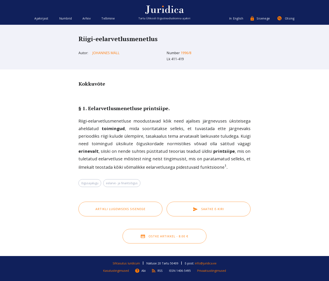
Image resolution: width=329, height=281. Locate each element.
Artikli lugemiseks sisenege (120, 209)
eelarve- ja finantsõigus (122, 183)
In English (236, 18)
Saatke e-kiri (208, 209)
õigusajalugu (89, 183)
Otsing (290, 18)
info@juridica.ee (206, 263)
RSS (160, 271)
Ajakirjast (41, 18)
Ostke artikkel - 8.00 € (164, 236)
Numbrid (65, 18)
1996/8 (186, 53)
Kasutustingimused (116, 271)
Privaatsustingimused (211, 271)
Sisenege (263, 18)
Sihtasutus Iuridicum (126, 263)
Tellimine (108, 18)
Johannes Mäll (106, 53)
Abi (143, 271)
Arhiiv (86, 18)
